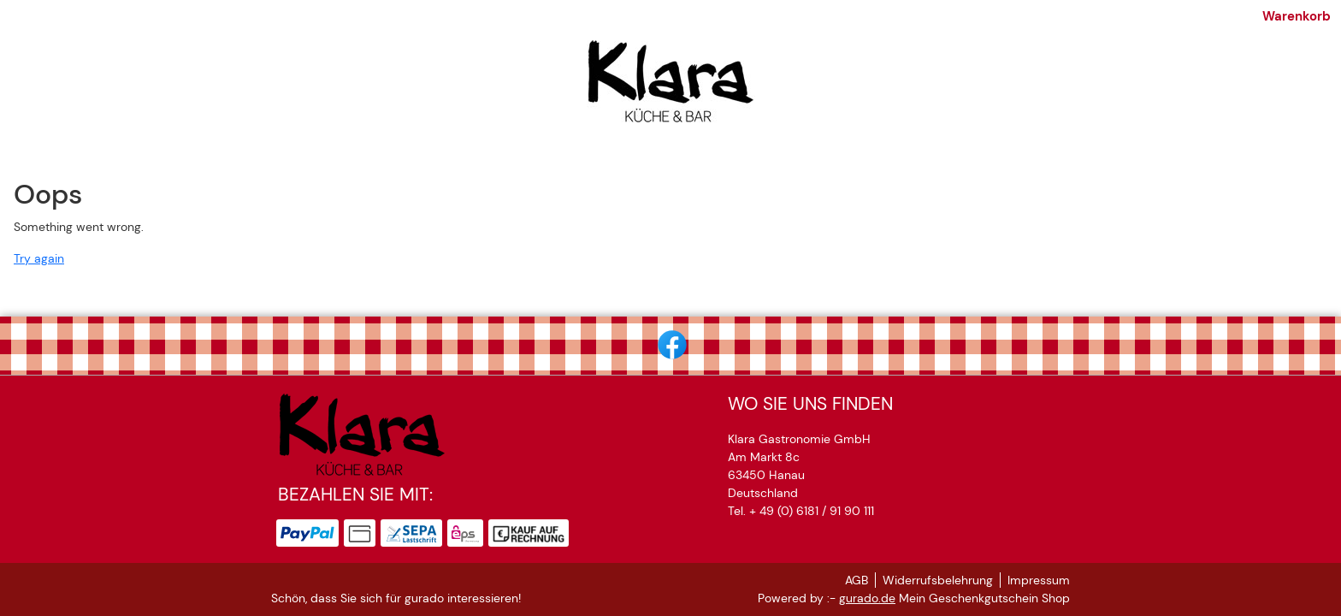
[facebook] (670, 343)
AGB (856, 580)
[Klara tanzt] (528, 156)
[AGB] (738, 156)
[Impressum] (809, 156)
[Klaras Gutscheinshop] (399, 156)
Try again (39, 282)
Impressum (1038, 580)
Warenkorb (1036, 19)
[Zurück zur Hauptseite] (940, 156)
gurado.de (867, 598)
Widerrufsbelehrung (938, 580)
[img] (670, 88)
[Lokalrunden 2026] (644, 156)
